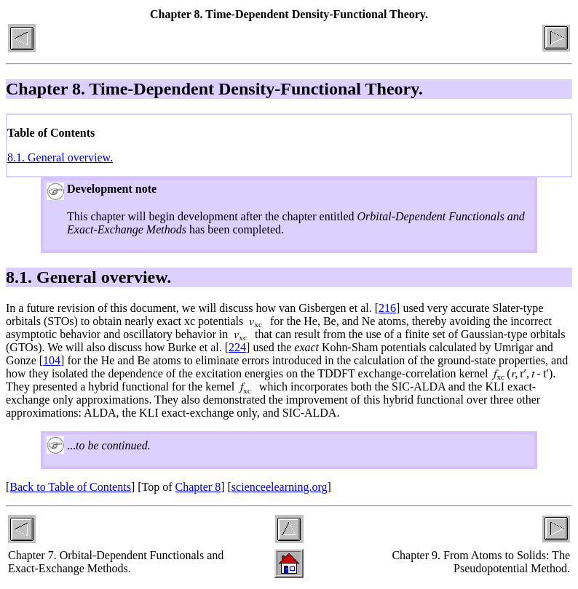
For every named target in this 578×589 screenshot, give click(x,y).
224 (237, 347)
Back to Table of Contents (70, 487)
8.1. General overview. (60, 157)
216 (387, 308)
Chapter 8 (198, 487)
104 (51, 360)
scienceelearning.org (279, 487)
